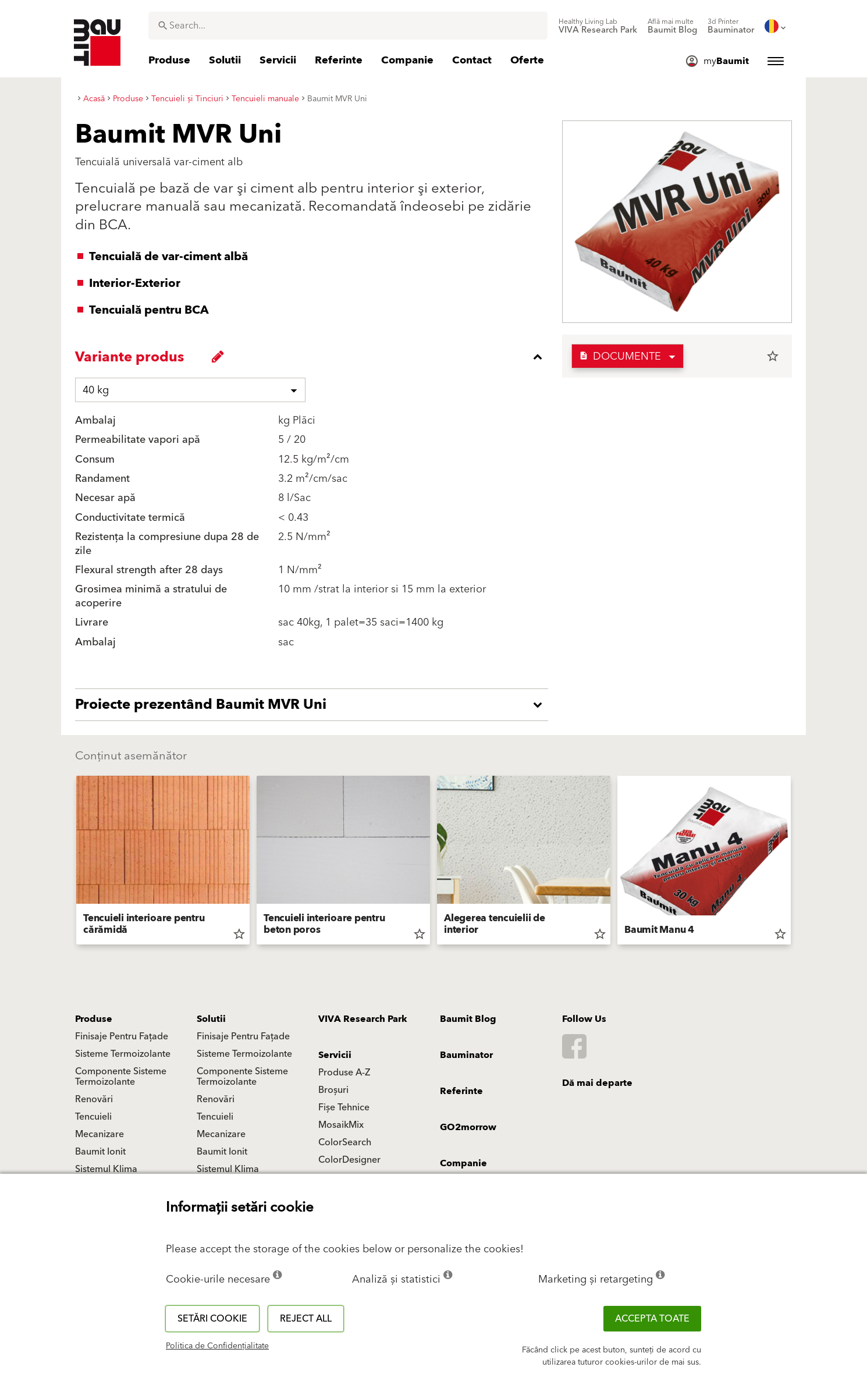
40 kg (96, 390)
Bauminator (466, 1055)
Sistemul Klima (106, 1169)
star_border (773, 356)
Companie (463, 1163)
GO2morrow (468, 1127)
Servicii (334, 1055)
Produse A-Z (344, 1072)
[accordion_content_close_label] (314, 356)
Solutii (211, 1019)
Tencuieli (93, 1117)
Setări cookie (212, 1319)
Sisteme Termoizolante (122, 1054)
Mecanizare (99, 1134)
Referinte (461, 1091)
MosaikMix (341, 1125)
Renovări (94, 1099)
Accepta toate (652, 1319)
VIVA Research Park (362, 1019)
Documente (620, 356)
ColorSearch (344, 1142)
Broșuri (333, 1090)
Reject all (306, 1319)
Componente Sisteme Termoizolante (120, 1076)
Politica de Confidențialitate (217, 1346)
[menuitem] (597, 26)
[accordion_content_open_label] (314, 704)
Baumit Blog (468, 1019)
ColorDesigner (349, 1160)
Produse (93, 1019)
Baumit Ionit (100, 1152)
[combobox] (348, 26)
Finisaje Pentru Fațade (121, 1036)
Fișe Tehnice (343, 1107)
